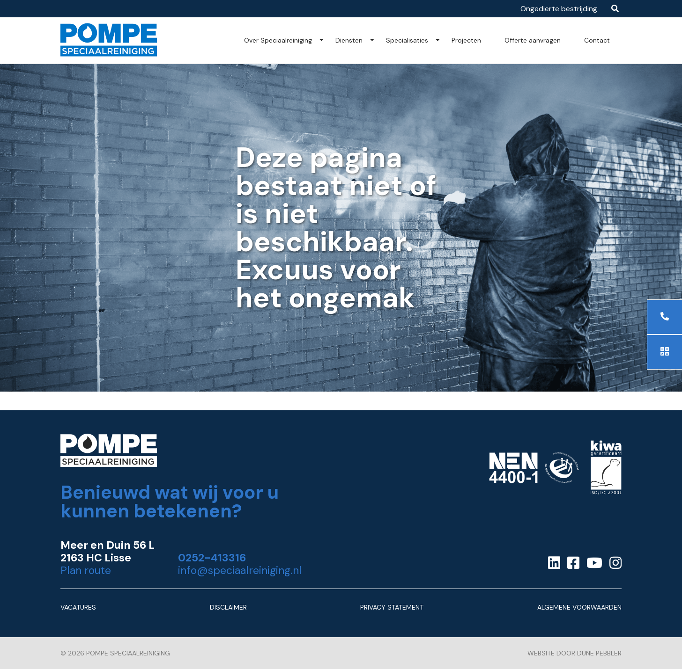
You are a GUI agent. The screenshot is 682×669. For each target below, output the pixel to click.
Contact (597, 40)
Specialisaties (407, 40)
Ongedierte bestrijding (558, 9)
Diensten (349, 40)
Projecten (466, 40)
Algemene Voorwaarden (579, 607)
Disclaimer (228, 607)
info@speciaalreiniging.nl (240, 570)
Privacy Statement (391, 607)
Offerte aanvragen (532, 40)
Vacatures (78, 607)
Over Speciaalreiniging (278, 40)
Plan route (85, 570)
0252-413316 (212, 558)
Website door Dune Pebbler (574, 653)
